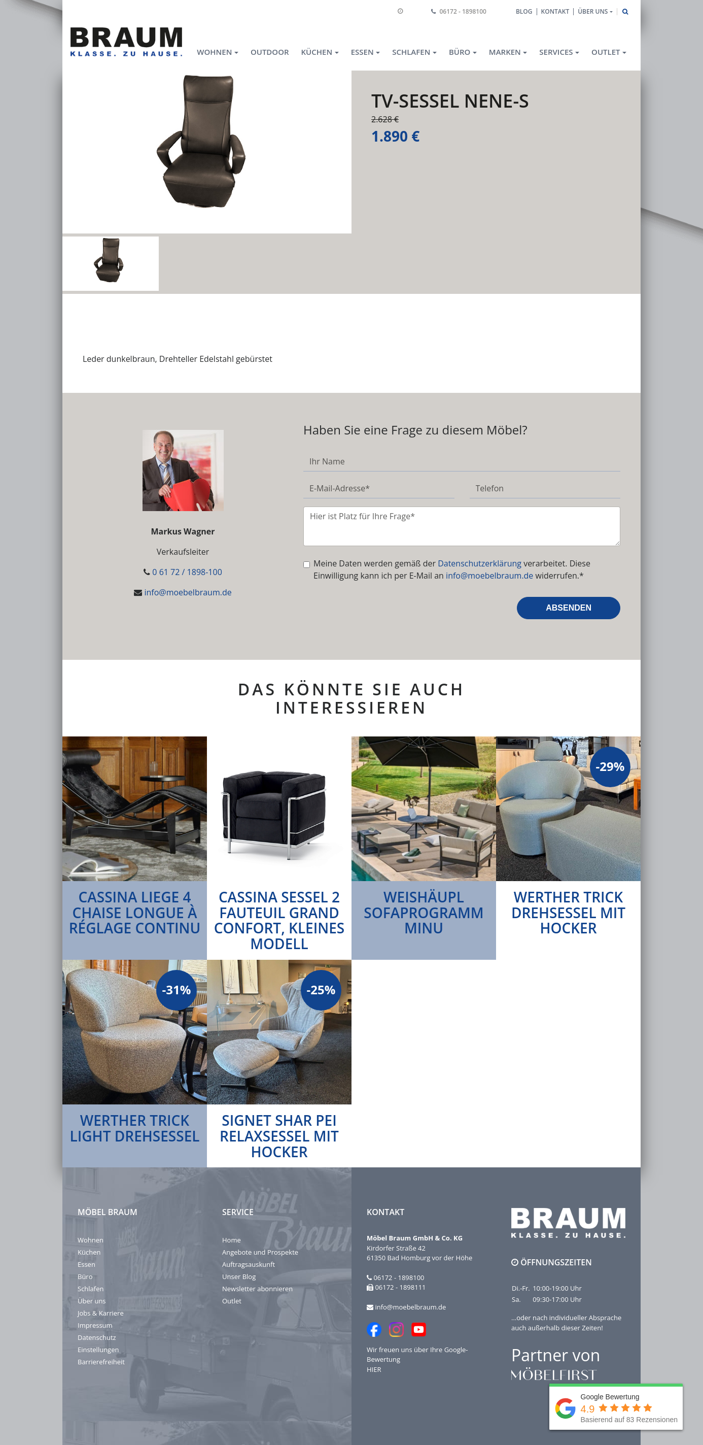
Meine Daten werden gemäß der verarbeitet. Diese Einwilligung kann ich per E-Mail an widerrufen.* (451, 569)
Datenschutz (97, 1337)
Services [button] (556, 52)
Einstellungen (98, 1349)
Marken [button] (505, 52)
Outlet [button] (605, 52)
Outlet (231, 1300)
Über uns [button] (593, 11)
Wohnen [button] (214, 52)
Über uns (92, 1300)
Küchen (89, 1252)
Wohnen (90, 1240)
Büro (85, 1276)
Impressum (95, 1325)
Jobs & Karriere (101, 1313)
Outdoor (270, 52)
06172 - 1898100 (463, 11)
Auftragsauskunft (248, 1264)
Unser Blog (239, 1276)
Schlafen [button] (411, 52)
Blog (524, 11)
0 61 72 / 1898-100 (187, 572)
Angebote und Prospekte (260, 1252)
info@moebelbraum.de (187, 592)
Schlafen (90, 1288)
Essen (86, 1264)
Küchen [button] (317, 52)
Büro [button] (459, 52)
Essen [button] (362, 52)
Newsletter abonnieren (257, 1288)
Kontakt (555, 11)
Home (231, 1240)
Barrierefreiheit (101, 1361)
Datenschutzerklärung (479, 563)
